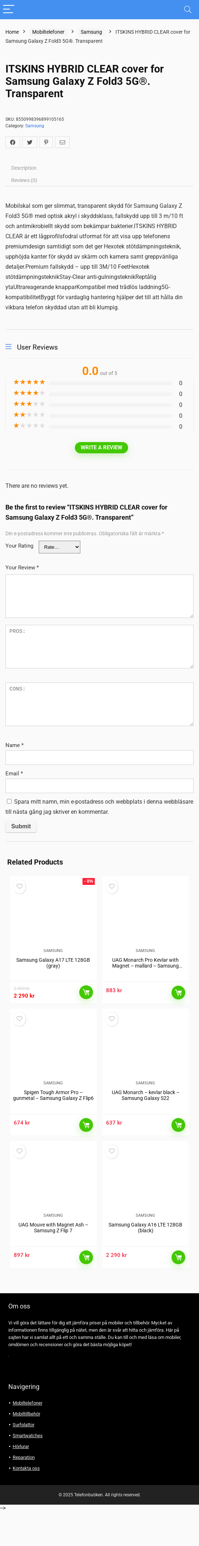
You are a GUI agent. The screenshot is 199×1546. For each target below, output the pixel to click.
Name (14, 745)
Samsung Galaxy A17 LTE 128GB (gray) (53, 974)
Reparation (24, 1492)
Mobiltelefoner (48, 32)
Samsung (91, 32)
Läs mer (86, 1003)
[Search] (187, 9)
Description (24, 168)
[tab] (99, 168)
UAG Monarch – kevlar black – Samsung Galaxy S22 (145, 1118)
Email (14, 773)
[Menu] (8, 9)
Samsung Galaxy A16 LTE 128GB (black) (145, 1262)
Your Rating (19, 546)
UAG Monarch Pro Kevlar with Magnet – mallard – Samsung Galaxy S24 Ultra (145, 977)
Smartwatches (28, 1470)
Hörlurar (21, 1481)
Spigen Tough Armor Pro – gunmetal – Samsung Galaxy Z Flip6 (53, 1118)
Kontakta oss (26, 1503)
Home (12, 32)
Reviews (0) (24, 180)
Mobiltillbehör (26, 1448)
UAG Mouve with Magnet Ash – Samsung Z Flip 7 (53, 1262)
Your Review (22, 567)
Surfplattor (23, 1459)
